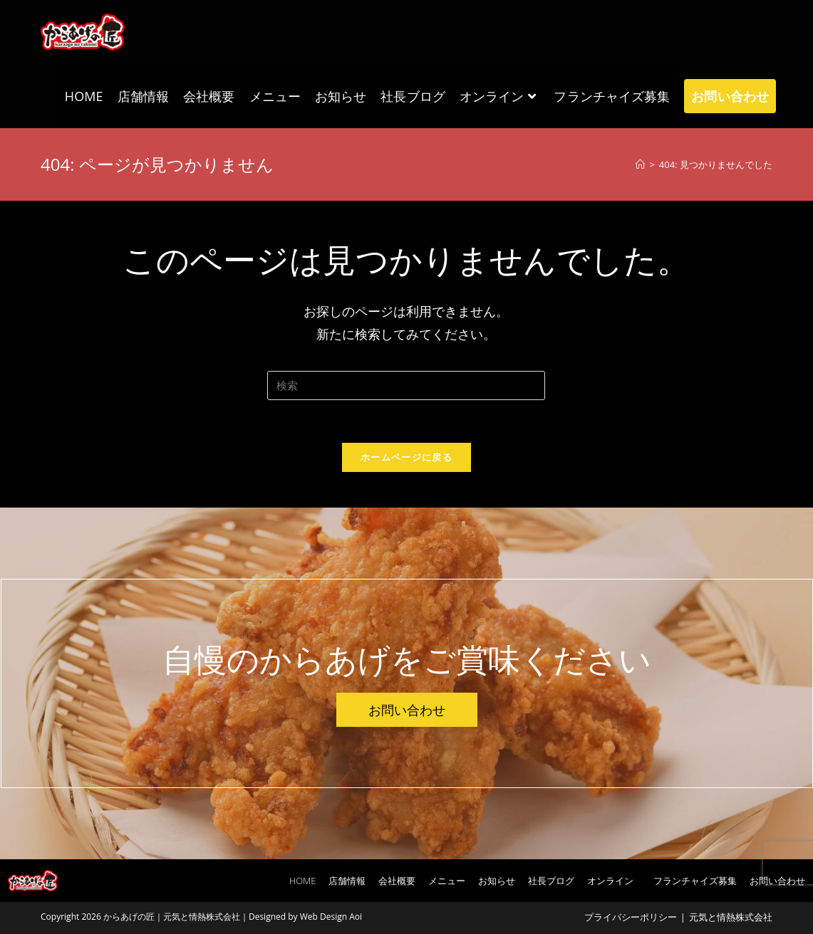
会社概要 (396, 880)
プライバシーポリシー (630, 917)
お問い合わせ (777, 880)
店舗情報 (347, 880)
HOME (302, 880)
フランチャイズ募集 (695, 880)
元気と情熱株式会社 (730, 917)
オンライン (614, 880)
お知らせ (496, 880)
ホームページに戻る (406, 457)
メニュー (446, 880)
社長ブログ (551, 880)
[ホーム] (640, 164)
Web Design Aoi (331, 917)
